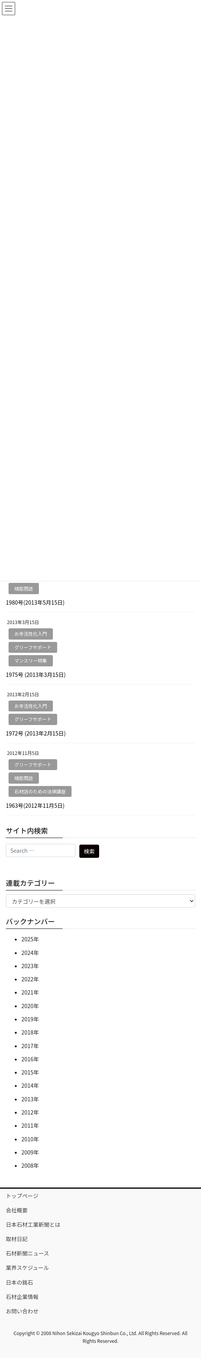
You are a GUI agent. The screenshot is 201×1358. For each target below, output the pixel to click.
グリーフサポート (32, 647)
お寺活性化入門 (30, 633)
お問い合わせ (22, 1311)
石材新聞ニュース (27, 1253)
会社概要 (17, 1210)
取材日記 (17, 1239)
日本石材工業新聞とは (33, 1224)
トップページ (22, 1196)
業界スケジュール (27, 1267)
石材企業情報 (22, 1297)
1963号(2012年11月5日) (35, 805)
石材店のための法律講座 (40, 791)
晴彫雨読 (23, 588)
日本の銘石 (19, 1282)
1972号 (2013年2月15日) (36, 733)
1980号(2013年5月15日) (35, 602)
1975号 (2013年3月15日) (36, 674)
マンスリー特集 (30, 660)
